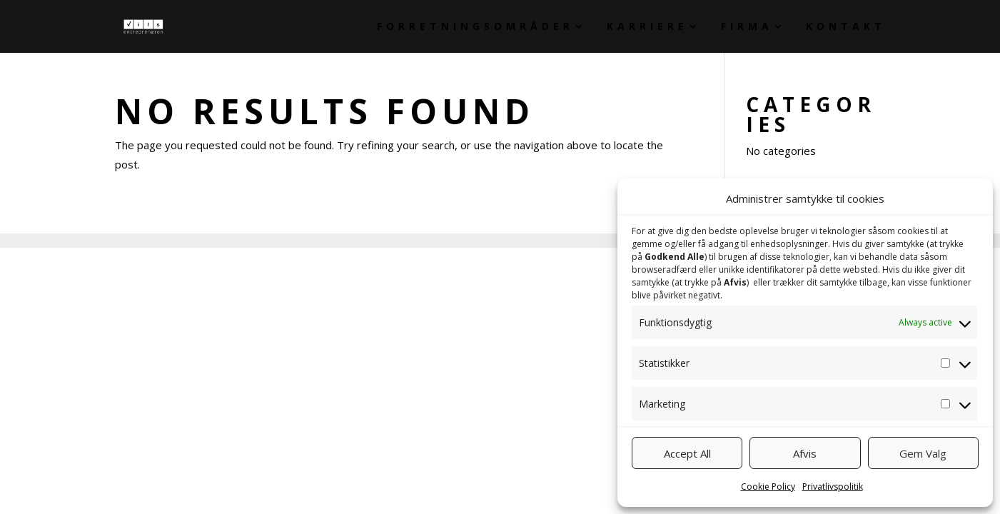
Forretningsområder (475, 27)
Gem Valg (922, 453)
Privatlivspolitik (832, 486)
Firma (747, 27)
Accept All (687, 453)
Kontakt (846, 27)
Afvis (805, 453)
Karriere (647, 27)
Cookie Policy (768, 486)
